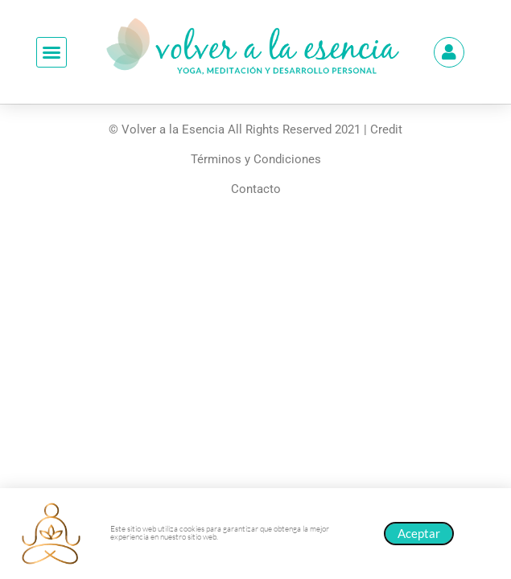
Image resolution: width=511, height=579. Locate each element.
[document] (255, 289)
